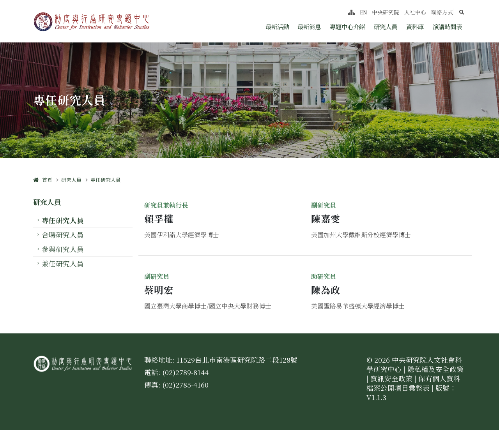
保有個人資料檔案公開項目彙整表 (413, 383)
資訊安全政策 (391, 378)
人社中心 (415, 12)
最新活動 (277, 26)
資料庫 (415, 26)
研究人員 (385, 26)
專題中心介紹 (347, 26)
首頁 (42, 179)
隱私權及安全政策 (435, 369)
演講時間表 (447, 26)
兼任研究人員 (63, 263)
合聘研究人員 (63, 235)
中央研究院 (385, 12)
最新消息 (309, 26)
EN (363, 12)
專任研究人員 (105, 179)
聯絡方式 (442, 12)
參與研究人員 (63, 249)
